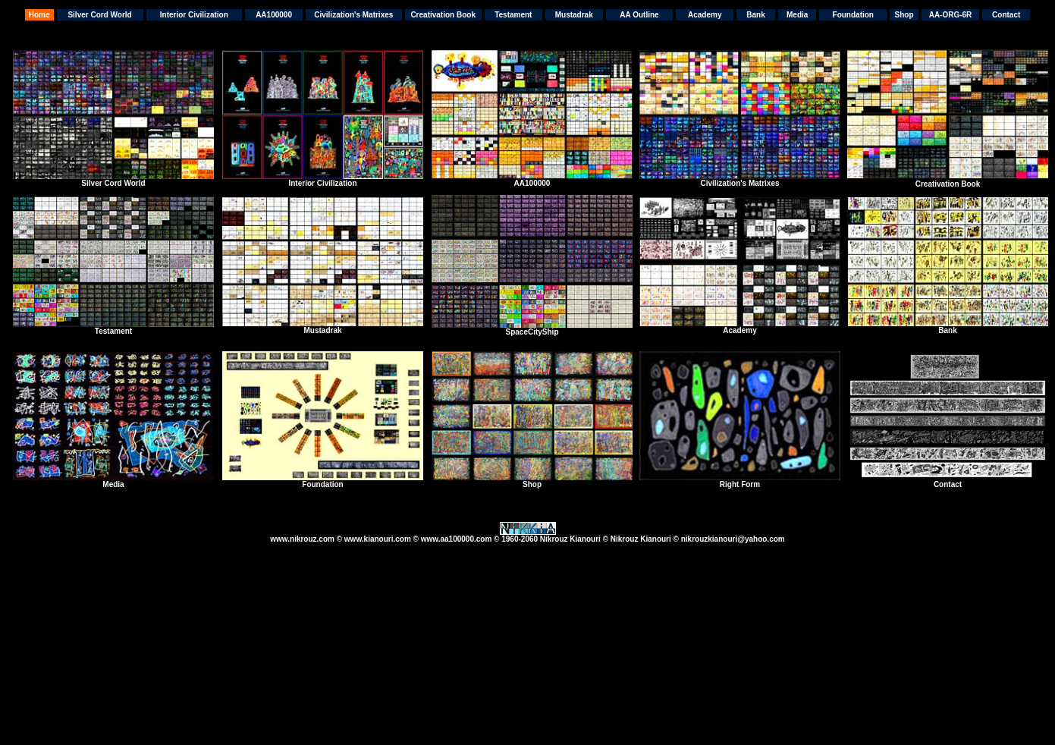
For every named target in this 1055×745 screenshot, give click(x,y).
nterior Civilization (323, 183)
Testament (513, 15)
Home (39, 15)
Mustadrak (574, 15)
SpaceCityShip (531, 332)
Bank (755, 15)
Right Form (740, 484)
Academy (704, 15)
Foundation (853, 15)
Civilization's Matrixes (353, 15)
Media (797, 15)
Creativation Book (443, 15)
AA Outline (639, 15)
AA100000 (274, 15)
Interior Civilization (194, 15)
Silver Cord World (99, 15)
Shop (904, 15)
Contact (1006, 15)
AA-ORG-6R (950, 15)
